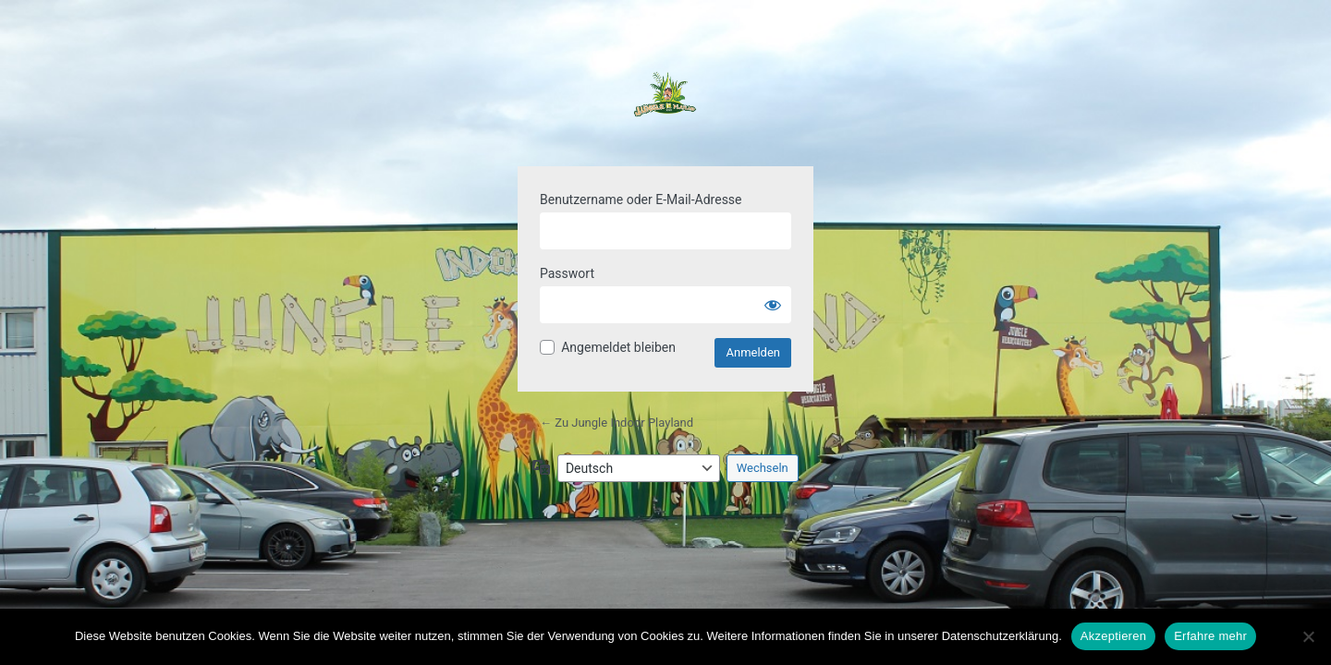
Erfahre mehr (1210, 636)
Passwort (567, 273)
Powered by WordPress (665, 105)
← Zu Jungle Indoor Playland (616, 422)
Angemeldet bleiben (618, 347)
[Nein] (1308, 636)
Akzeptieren (1113, 636)
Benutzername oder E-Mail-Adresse (641, 199)
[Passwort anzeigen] (772, 304)
